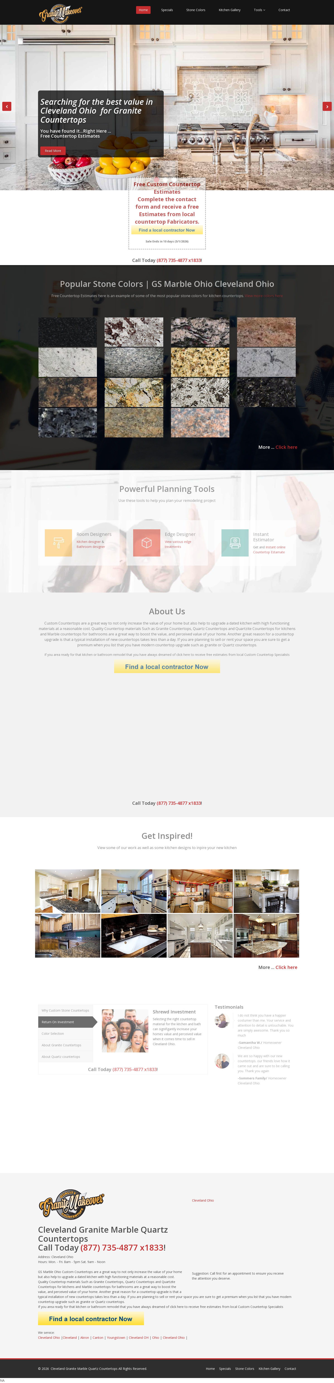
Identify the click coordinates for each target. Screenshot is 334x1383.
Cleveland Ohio (203, 1200)
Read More (53, 151)
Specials (167, 10)
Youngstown (116, 1337)
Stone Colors (195, 10)
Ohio (155, 1337)
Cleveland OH (139, 1337)
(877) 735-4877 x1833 (179, 260)
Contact (284, 10)
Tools (259, 10)
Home (143, 10)
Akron (84, 1337)
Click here (286, 447)
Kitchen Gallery (229, 10)
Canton (98, 1337)
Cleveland (70, 1337)
